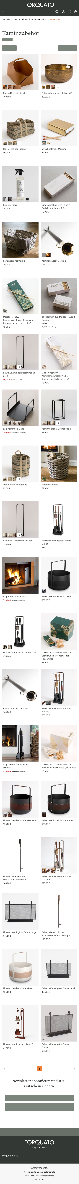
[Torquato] (39, 5)
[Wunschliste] (69, 11)
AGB (27, 1175)
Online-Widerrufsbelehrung (42, 1175)
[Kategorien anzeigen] (3, 11)
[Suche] (57, 11)
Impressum (39, 1179)
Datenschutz (49, 1172)
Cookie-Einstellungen (33, 1172)
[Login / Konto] (63, 11)
